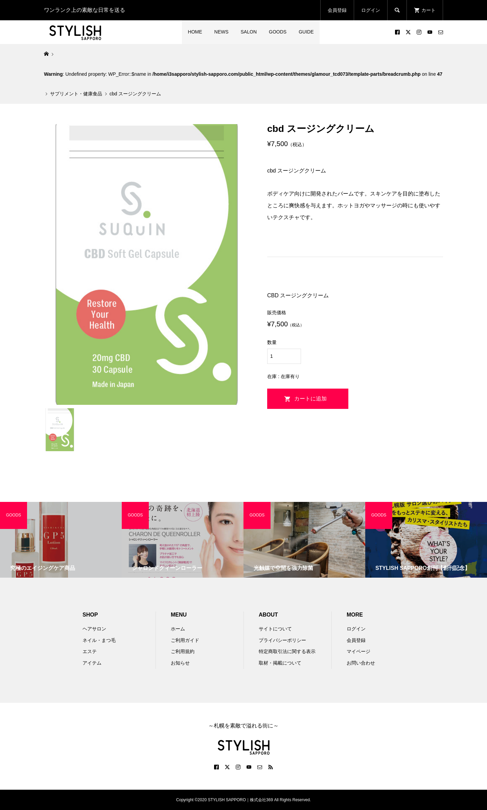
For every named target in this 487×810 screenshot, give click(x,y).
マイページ (358, 651)
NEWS (221, 31)
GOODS (277, 31)
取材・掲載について (280, 663)
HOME (195, 31)
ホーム (178, 628)
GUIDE (306, 31)
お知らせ (180, 663)
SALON (249, 31)
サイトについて (275, 628)
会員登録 (337, 10)
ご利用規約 (182, 651)
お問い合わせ (361, 663)
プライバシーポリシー (282, 640)
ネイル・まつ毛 (99, 640)
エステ (90, 651)
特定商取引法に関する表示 (287, 651)
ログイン (370, 10)
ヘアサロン (94, 628)
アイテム (92, 663)
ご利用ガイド (185, 640)
